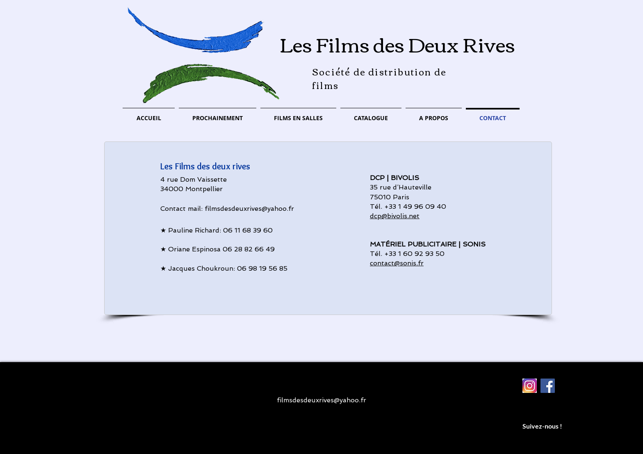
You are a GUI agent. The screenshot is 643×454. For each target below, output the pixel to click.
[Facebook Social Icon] (547, 386)
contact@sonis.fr (397, 263)
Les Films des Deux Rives (397, 43)
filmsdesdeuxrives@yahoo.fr (249, 208)
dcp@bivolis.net (395, 216)
